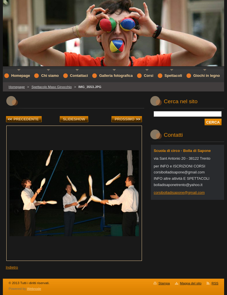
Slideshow (74, 119)
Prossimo (127, 119)
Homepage (17, 87)
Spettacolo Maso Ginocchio (51, 87)
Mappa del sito (190, 283)
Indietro (12, 267)
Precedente (23, 119)
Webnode (34, 288)
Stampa (164, 283)
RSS (214, 283)
